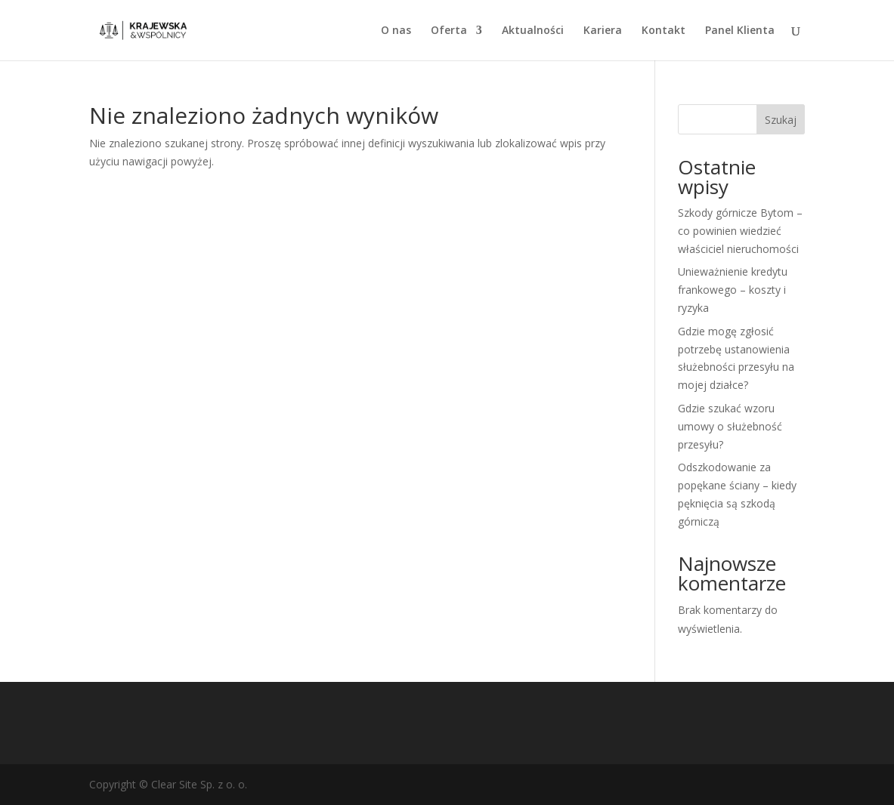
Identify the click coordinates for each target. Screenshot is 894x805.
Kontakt (663, 31)
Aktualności (533, 31)
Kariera (602, 31)
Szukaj (781, 120)
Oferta (449, 31)
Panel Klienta (740, 31)
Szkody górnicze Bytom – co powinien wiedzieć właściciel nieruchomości (740, 230)
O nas (396, 31)
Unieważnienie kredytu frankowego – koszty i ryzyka (732, 289)
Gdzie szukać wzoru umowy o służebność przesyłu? (730, 426)
